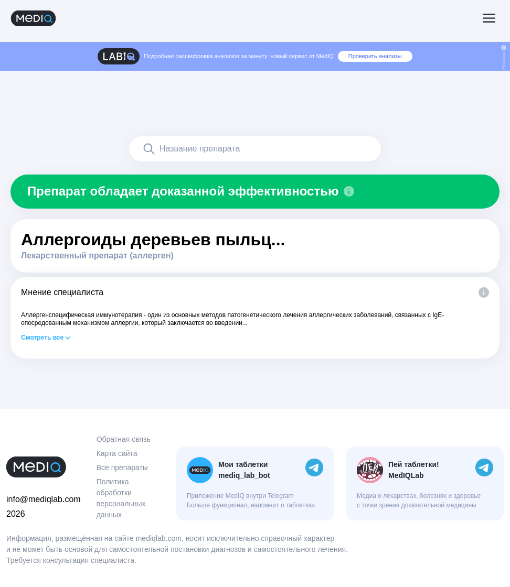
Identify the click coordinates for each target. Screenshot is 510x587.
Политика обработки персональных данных (121, 498)
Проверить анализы (375, 56)
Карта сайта (117, 453)
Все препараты (122, 467)
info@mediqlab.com (43, 499)
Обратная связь (124, 439)
